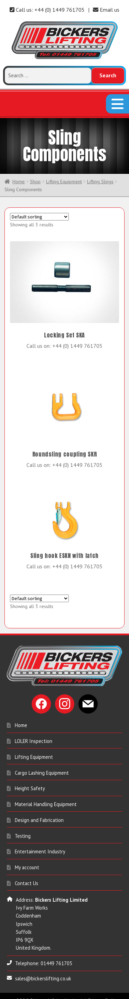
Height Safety (30, 782)
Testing (23, 829)
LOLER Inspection (33, 735)
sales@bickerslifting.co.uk (43, 972)
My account (27, 861)
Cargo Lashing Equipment (42, 766)
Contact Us (26, 877)
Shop (35, 175)
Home (18, 175)
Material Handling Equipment (46, 798)
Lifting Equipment (64, 175)
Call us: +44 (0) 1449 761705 (47, 9)
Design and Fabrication (39, 814)
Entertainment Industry (40, 845)
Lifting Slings (100, 175)
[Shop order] (39, 211)
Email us (106, 9)
